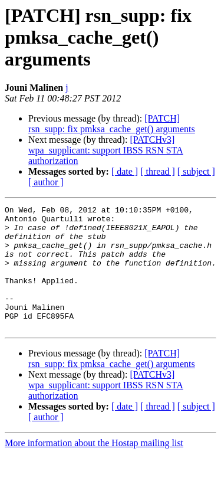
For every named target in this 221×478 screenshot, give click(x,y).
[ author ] (46, 182)
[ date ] (124, 171)
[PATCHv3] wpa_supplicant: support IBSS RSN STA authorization (105, 150)
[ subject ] (196, 171)
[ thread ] (157, 171)
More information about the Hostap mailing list (94, 468)
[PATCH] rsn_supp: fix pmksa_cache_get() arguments (111, 123)
